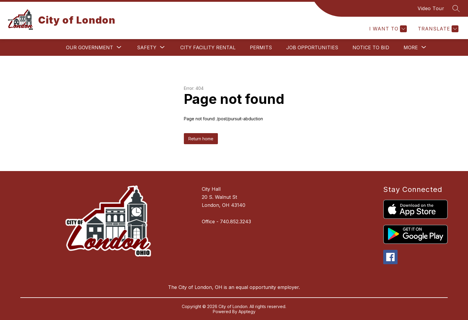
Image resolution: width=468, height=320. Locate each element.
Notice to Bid (370, 47)
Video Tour (431, 8)
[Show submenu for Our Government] (89, 47)
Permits (261, 47)
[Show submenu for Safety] (146, 47)
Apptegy (246, 311)
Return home (200, 138)
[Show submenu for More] (411, 47)
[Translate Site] (437, 29)
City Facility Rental (207, 47)
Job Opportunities (312, 47)
